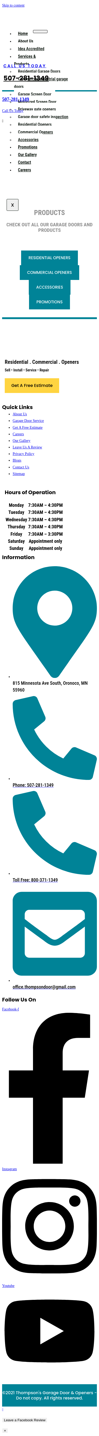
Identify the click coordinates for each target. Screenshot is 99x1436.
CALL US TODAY (24, 66)
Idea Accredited (31, 48)
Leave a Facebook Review (24, 1420)
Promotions (27, 147)
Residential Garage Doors (39, 71)
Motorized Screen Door (37, 101)
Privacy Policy (23, 454)
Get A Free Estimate (28, 428)
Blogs (17, 460)
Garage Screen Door (34, 94)
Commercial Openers (35, 132)
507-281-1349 (26, 78)
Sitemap (19, 474)
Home (23, 33)
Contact (24, 162)
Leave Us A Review (27, 447)
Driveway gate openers (37, 109)
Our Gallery (27, 154)
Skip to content (13, 5)
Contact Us (21, 467)
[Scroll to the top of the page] (2, 1410)
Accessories (28, 139)
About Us (25, 41)
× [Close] (5, 1431)
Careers (24, 169)
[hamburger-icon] (40, 31)
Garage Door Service (28, 421)
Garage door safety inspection (43, 116)
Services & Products (25, 60)
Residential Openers (35, 124)
